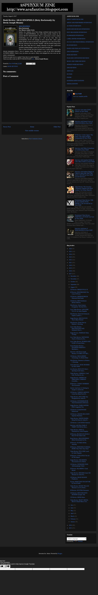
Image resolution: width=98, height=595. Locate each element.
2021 (70, 262)
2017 (70, 273)
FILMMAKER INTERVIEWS (75, 35)
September (74, 284)
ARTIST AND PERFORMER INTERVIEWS (79, 22)
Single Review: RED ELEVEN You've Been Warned (78, 319)
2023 (70, 257)
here (33, 59)
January (73, 521)
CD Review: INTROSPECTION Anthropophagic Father (79, 465)
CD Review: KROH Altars (77, 497)
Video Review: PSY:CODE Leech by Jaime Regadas (79, 452)
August (73, 287)
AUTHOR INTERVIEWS (74, 26)
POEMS (69, 77)
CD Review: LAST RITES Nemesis (80, 422)
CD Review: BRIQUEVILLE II (79, 289)
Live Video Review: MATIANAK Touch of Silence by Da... (79, 338)
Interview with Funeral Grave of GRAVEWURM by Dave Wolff (84, 122)
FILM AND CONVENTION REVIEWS (78, 58)
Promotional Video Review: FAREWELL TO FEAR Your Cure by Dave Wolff (84, 216)
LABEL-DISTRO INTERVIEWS (76, 38)
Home (32, 127)
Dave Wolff (78, 94)
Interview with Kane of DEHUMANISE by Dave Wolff (83, 229)
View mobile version (32, 131)
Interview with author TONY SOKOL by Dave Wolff (83, 110)
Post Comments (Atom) (35, 138)
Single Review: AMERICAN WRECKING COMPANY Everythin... (78, 379)
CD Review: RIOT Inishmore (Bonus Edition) (78, 301)
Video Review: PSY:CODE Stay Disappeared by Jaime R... (79, 397)
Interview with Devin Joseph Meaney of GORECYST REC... (79, 352)
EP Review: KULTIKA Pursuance (79, 490)
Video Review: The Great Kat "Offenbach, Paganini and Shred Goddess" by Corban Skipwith (84, 188)
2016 (70, 525)
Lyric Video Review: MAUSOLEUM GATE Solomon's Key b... (77, 328)
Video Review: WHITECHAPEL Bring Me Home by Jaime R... (79, 419)
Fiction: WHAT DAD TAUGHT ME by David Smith (80, 482)
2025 (70, 251)
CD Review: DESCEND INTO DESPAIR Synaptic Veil (78, 493)
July (72, 505)
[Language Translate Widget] (76, 538)
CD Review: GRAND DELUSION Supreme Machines (79, 414)
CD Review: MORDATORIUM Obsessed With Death (79, 297)
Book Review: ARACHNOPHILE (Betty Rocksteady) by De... (79, 439)
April (72, 513)
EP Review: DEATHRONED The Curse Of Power (79, 293)
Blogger (60, 553)
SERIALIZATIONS (72, 84)
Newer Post (7, 127)
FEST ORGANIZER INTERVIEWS (77, 32)
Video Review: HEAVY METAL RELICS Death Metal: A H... (79, 500)
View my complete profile (80, 96)
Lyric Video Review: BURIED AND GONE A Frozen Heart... (80, 342)
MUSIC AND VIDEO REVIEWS (76, 61)
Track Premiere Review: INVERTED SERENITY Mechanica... (77, 347)
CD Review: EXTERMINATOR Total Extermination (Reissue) (79, 402)
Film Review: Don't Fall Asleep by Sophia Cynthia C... (79, 314)
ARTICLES (70, 71)
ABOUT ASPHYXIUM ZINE (75, 19)
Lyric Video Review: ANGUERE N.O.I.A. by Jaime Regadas (79, 310)
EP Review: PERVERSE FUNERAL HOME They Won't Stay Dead (80, 447)
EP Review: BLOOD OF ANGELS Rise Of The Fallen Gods (80, 434)
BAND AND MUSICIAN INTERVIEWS (78, 29)
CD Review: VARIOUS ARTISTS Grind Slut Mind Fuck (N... (79, 393)
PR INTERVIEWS (72, 45)
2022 (70, 259)
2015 (70, 528)
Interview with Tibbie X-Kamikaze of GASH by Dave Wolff (84, 149)
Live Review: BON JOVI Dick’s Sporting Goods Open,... (79, 370)
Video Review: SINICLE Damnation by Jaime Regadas (79, 430)
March (72, 516)
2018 (70, 271)
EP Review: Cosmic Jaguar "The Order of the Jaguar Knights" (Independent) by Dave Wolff (84, 136)
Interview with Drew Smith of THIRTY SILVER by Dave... (79, 426)
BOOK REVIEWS (13, 66)
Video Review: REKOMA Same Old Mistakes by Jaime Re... (80, 473)
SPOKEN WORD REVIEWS (75, 64)
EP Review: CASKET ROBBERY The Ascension (79, 384)
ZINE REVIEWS (71, 67)
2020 (70, 265)
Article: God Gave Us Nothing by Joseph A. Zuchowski (79, 388)
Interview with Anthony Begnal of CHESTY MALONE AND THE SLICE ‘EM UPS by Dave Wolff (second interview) (84, 174)
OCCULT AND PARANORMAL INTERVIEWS (80, 42)
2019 (70, 268)
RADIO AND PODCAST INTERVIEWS (78, 48)
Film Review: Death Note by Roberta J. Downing (78, 323)
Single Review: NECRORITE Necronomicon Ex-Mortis (78, 460)
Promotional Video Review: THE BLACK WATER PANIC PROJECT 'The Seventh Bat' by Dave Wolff (84, 202)
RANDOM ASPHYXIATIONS (75, 80)
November (74, 279)
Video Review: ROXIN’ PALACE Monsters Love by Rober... (79, 486)
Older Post (57, 127)
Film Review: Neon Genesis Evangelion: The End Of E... (78, 306)
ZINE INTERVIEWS (73, 51)
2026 (70, 248)
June (72, 508)
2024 (70, 254)
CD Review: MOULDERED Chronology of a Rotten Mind (79, 357)
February (73, 519)
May (72, 510)
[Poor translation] (7, 566)
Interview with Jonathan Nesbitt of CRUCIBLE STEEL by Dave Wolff (85, 160)
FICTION (69, 74)
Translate (78, 541)
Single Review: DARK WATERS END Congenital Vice (79, 406)
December (74, 276)
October (73, 281)
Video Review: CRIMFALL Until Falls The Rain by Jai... (79, 374)
